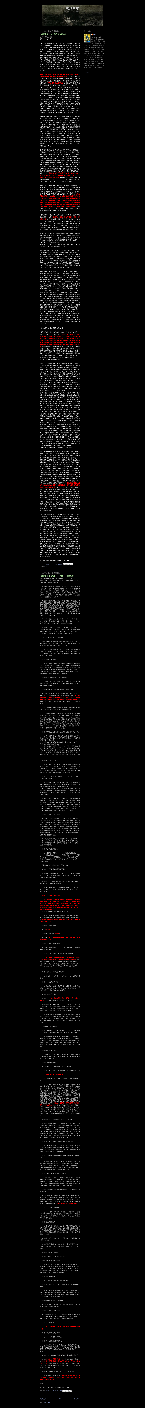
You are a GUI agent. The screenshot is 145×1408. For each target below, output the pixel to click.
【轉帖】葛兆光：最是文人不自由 (53, 34)
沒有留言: (60, 564)
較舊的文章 (77, 1399)
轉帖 (45, 566)
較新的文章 (43, 1399)
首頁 (60, 1399)
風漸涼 (94, 34)
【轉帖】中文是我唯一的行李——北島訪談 (57, 576)
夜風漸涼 (72, 8)
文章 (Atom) (47, 1402)
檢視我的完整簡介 (88, 72)
